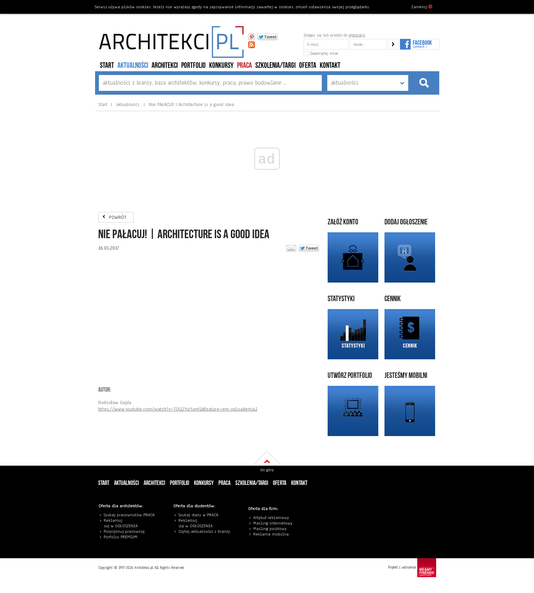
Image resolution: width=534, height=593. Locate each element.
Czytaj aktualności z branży (204, 531)
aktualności (132, 65)
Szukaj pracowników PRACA (129, 515)
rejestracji (357, 35)
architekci (165, 65)
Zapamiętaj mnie (321, 53)
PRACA (244, 65)
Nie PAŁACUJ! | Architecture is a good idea (190, 105)
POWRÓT (117, 217)
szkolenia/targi (275, 65)
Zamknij (421, 6)
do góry (267, 470)
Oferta (307, 65)
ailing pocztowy (271, 528)
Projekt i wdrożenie (412, 567)
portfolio (193, 65)
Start (107, 65)
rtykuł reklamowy (272, 517)
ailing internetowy (274, 523)
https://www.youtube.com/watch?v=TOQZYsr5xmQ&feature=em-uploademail (177, 409)
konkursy (221, 65)
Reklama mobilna (271, 534)
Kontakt (330, 65)
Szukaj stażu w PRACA (198, 515)
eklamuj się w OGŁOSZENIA (121, 523)
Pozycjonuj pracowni (123, 531)
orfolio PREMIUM (122, 537)
